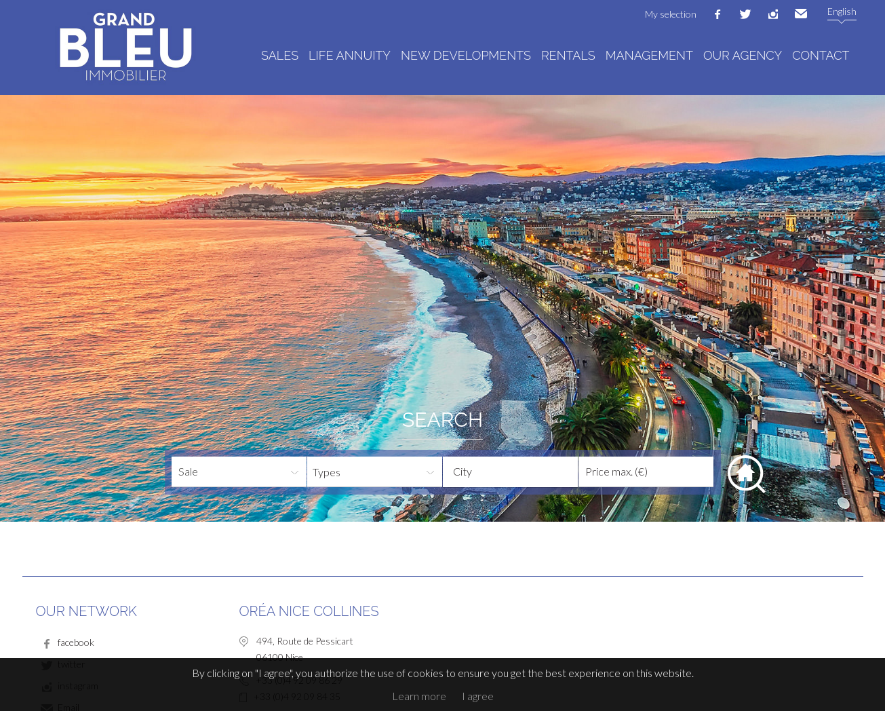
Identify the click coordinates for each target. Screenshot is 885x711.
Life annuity (350, 55)
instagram (773, 14)
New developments (466, 55)
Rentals (568, 55)
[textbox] (521, 471)
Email (801, 14)
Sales (279, 55)
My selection (670, 14)
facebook (717, 14)
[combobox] (510, 472)
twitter (745, 14)
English (842, 11)
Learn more (419, 695)
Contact (820, 55)
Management (649, 55)
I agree (478, 695)
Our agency (742, 55)
